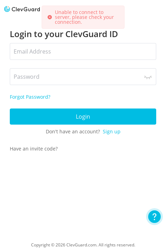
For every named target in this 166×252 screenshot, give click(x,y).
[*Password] (83, 76)
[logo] (22, 9)
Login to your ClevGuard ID (64, 34)
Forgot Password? (30, 96)
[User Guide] (154, 216)
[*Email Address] (83, 51)
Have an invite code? (34, 148)
